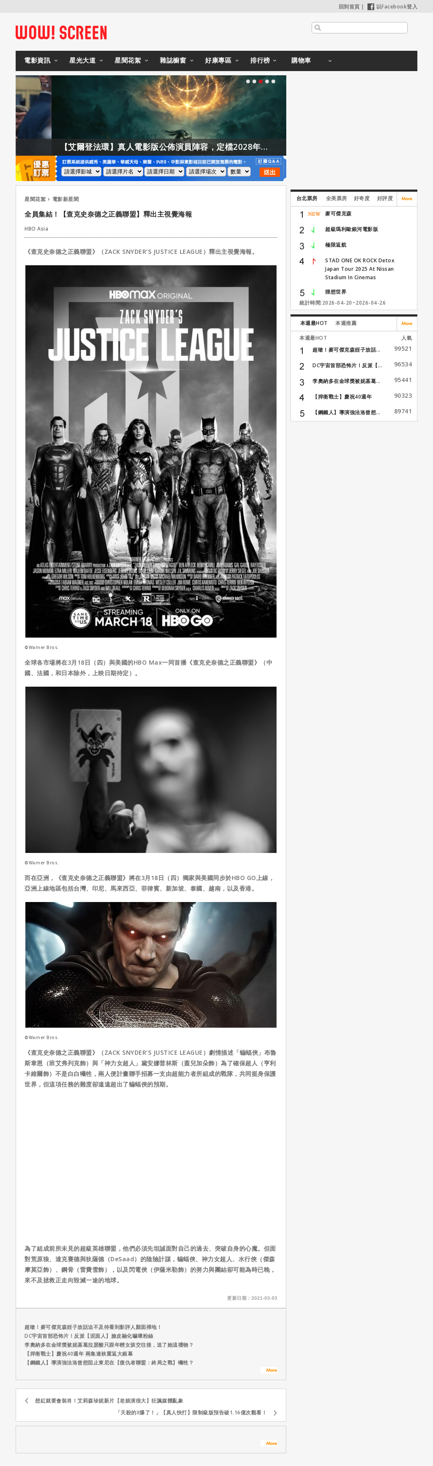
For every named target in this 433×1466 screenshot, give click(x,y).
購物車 (301, 60)
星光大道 (82, 60)
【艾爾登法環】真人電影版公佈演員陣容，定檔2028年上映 (187, 146)
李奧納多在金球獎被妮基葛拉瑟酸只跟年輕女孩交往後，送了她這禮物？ (109, 1344)
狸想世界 (335, 291)
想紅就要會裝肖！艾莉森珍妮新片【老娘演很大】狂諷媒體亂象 (109, 1400)
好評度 (385, 198)
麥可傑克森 (338, 213)
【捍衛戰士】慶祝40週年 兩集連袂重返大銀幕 (79, 1353)
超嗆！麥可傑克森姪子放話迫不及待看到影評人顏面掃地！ (93, 1327)
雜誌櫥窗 (173, 60)
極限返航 (335, 244)
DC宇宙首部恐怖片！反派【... (347, 365)
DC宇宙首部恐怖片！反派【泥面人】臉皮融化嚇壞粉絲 (89, 1335)
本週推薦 (345, 323)
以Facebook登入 (392, 6)
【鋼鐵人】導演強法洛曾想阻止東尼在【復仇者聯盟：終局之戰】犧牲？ (109, 1362)
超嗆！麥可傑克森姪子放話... (346, 349)
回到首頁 (349, 6)
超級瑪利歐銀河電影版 (351, 229)
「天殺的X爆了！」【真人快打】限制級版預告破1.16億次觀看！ (191, 1412)
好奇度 (362, 198)
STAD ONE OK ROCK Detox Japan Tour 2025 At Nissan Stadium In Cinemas (360, 269)
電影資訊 (37, 60)
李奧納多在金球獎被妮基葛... (346, 381)
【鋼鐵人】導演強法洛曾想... (346, 412)
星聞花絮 (128, 60)
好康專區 (218, 60)
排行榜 (260, 60)
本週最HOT (314, 323)
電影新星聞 (65, 199)
